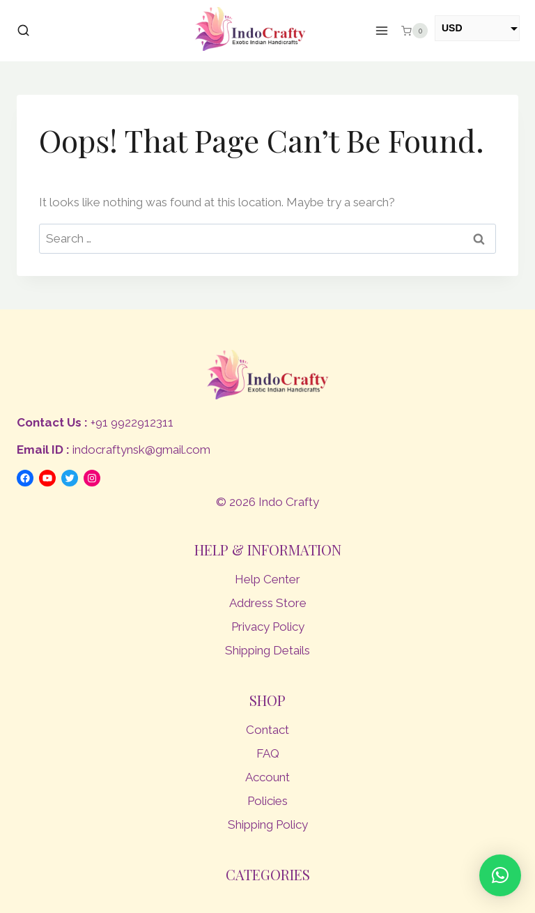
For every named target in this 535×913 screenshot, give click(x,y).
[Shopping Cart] (414, 30)
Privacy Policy (267, 627)
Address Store (268, 603)
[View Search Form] (23, 31)
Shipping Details (267, 650)
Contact (267, 730)
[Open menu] (382, 31)
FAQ (267, 753)
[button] (500, 875)
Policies (267, 801)
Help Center (267, 579)
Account (267, 777)
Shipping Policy (268, 824)
